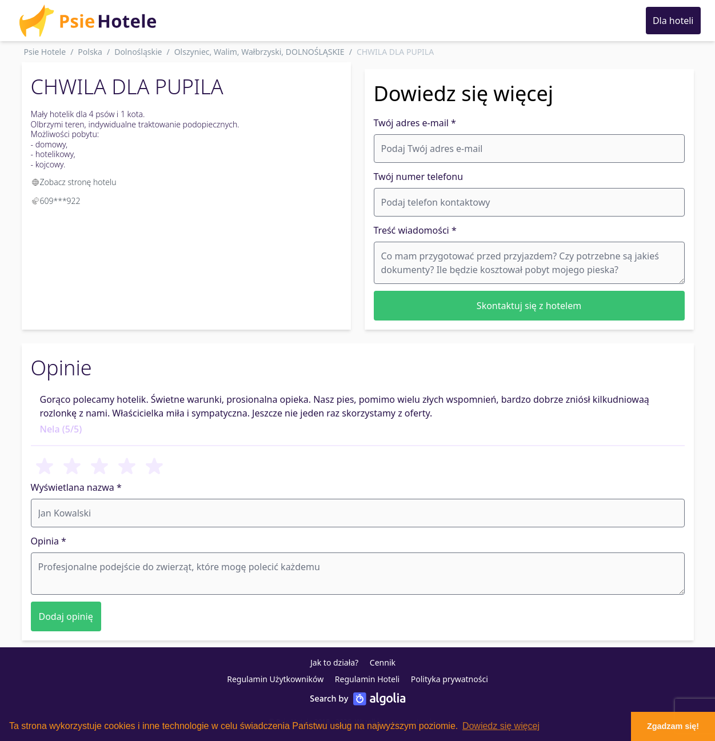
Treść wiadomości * (415, 230)
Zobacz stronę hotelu (74, 182)
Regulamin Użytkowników (275, 679)
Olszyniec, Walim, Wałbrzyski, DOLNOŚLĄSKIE (259, 51)
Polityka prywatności (449, 679)
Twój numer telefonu (419, 176)
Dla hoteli (673, 20)
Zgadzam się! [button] (673, 726)
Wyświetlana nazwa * (76, 487)
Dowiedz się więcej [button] (501, 726)
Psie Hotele (45, 51)
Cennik (383, 662)
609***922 (60, 200)
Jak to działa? (334, 662)
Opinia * (48, 541)
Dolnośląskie (138, 51)
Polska (90, 51)
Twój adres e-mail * (415, 123)
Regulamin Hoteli (367, 679)
